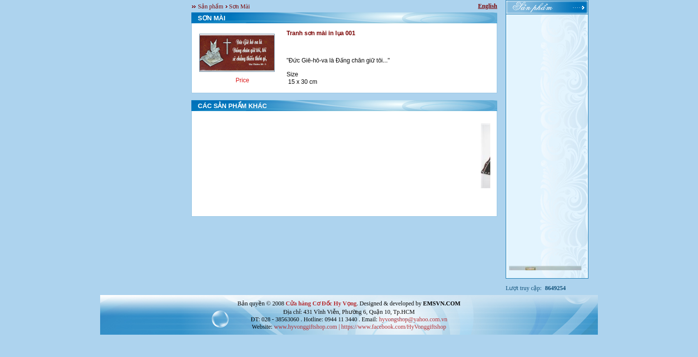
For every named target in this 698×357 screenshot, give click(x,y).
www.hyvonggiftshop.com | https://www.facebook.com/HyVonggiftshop (360, 326)
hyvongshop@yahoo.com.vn (413, 319)
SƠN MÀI (212, 18)
